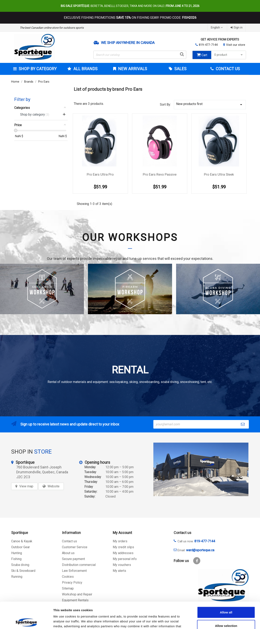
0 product (229, 55)
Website (54, 486)
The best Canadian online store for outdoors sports (52, 27)
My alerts (119, 571)
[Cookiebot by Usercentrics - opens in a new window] (26, 621)
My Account (122, 533)
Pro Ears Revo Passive (160, 174)
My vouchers (122, 565)
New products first (210, 104)
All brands (85, 68)
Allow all (226, 585)
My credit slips (123, 547)
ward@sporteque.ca (200, 550)
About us (68, 553)
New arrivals (132, 68)
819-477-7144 (208, 45)
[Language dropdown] (217, 28)
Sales (179, 68)
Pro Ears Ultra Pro (100, 174)
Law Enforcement (74, 571)
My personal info (125, 559)
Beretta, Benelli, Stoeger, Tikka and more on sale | (130, 6)
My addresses (123, 553)
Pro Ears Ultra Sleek (219, 174)
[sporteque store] (200, 469)
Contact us (69, 541)
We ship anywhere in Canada (128, 43)
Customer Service (74, 547)
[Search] (139, 55)
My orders (120, 541)
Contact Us (227, 68)
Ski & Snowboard (23, 571)
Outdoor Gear (20, 547)
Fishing (16, 559)
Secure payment (73, 559)
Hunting (16, 553)
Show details (213, 621)
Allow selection (226, 599)
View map (26, 486)
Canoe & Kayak (21, 541)
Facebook (196, 560)
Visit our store (235, 45)
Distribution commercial (79, 565)
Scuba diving (20, 565)
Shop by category (37, 68)
